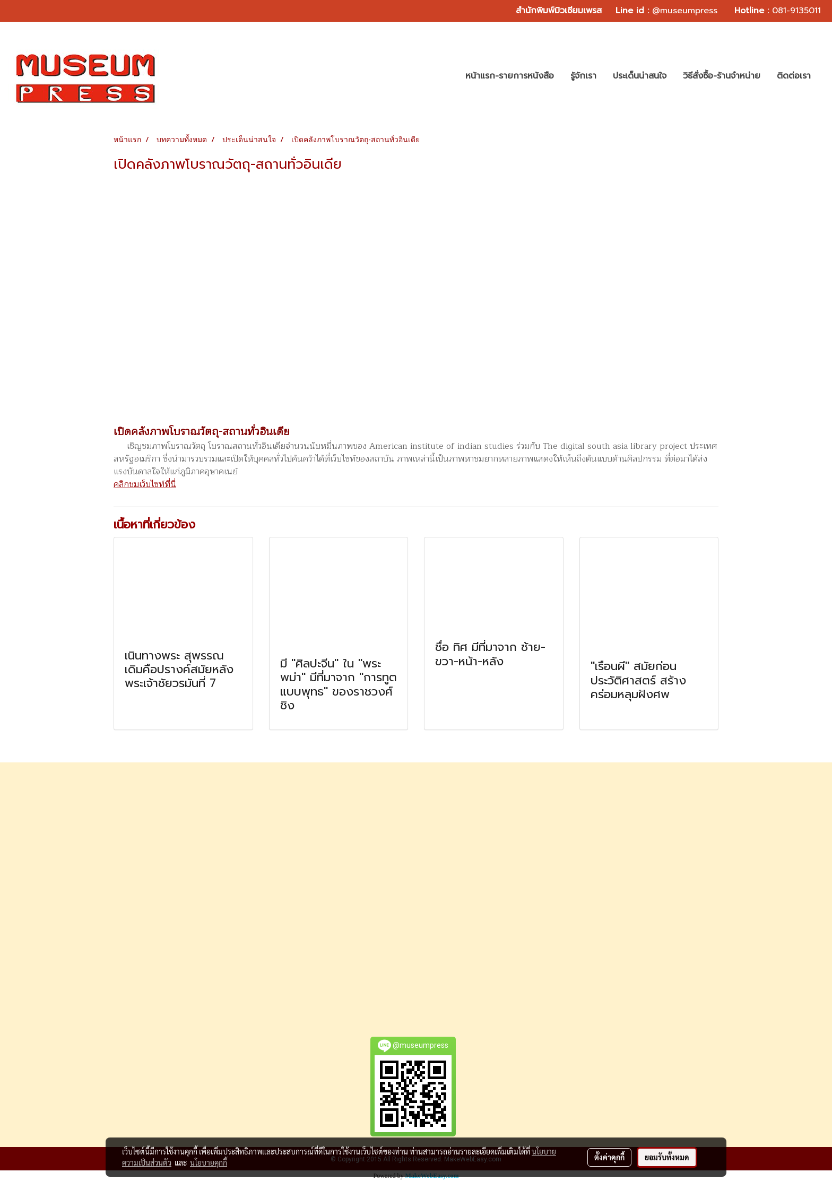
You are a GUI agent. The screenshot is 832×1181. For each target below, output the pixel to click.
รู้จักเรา (583, 76)
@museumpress (684, 10)
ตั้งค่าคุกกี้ (609, 1157)
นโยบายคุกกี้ (208, 1162)
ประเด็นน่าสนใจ (639, 76)
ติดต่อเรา (794, 76)
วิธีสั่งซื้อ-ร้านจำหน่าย (721, 76)
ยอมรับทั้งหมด (667, 1157)
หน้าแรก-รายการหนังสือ (509, 76)
